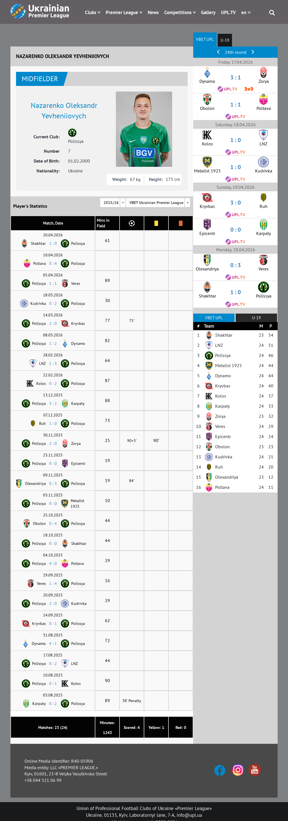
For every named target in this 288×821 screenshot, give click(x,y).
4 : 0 (53, 563)
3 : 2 (53, 403)
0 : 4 (53, 263)
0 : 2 (53, 303)
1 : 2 (53, 343)
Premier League (122, 12)
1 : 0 (53, 243)
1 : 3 (53, 363)
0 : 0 (53, 463)
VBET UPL (205, 39)
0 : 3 (53, 483)
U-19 (224, 40)
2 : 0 (53, 323)
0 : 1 (53, 623)
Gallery (208, 12)
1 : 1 (53, 283)
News (153, 12)
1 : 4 (53, 583)
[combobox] (113, 202)
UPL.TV (228, 12)
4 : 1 (53, 643)
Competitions (178, 12)
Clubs (90, 12)
